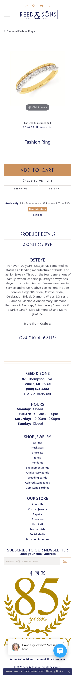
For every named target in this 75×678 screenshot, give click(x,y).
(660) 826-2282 (37, 127)
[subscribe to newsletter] (65, 561)
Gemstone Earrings (37, 487)
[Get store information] (37, 393)
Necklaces (37, 447)
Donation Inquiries (37, 539)
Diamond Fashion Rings (21, 31)
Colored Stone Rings (37, 482)
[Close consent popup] (69, 671)
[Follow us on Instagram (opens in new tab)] (37, 573)
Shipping (21, 188)
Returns (55, 188)
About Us (37, 504)
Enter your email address (37, 554)
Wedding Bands (37, 477)
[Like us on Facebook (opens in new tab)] (31, 573)
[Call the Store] (37, 388)
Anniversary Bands (37, 472)
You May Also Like (37, 337)
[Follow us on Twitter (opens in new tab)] (43, 573)
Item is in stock (37, 208)
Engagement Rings (37, 467)
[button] (26, 5)
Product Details (37, 234)
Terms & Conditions (21, 659)
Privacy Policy (54, 671)
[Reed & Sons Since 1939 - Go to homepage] (38, 11)
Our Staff (37, 524)
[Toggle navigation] (7, 17)
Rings (37, 457)
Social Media (37, 534)
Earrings (37, 442)
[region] (37, 78)
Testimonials (37, 529)
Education (37, 519)
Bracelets (37, 452)
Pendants (37, 462)
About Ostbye (37, 244)
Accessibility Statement (51, 659)
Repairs (37, 514)
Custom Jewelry (37, 509)
